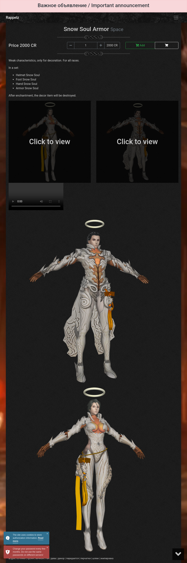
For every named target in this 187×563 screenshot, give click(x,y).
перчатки (86, 558)
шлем (95, 558)
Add (140, 45)
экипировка (106, 558)
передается (72, 558)
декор (61, 558)
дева (53, 558)
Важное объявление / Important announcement (93, 5)
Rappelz (12, 17)
